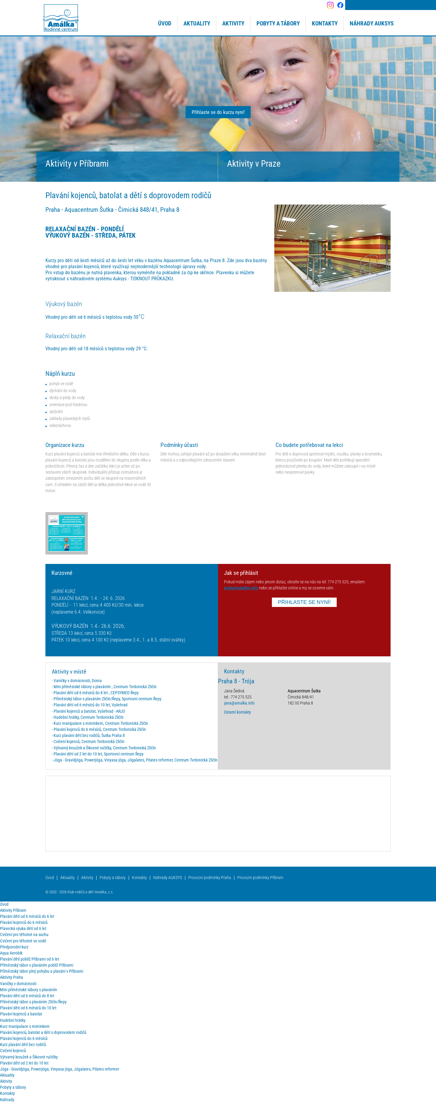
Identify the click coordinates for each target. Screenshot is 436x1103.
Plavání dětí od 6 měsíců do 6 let (27, 916)
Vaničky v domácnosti (18, 983)
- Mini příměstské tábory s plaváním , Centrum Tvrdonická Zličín (104, 686)
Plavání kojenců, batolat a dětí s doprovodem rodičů (43, 1032)
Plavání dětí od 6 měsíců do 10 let (28, 1008)
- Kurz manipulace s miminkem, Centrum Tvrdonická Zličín (100, 723)
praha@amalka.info (241, 588)
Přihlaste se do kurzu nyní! (218, 112)
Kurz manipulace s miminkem (25, 1026)
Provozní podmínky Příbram (260, 877)
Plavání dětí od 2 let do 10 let (24, 1063)
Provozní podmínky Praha (209, 877)
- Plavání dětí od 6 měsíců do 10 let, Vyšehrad (89, 705)
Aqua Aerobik (11, 953)
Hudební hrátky (12, 1020)
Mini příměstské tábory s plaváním (28, 989)
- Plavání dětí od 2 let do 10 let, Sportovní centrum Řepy (98, 754)
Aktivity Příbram (13, 910)
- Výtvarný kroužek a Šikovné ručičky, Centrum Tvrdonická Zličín (104, 748)
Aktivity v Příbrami (77, 163)
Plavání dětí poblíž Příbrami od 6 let (29, 959)
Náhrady (7, 1099)
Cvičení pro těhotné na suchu (24, 934)
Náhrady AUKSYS (167, 877)
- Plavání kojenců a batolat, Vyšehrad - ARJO (88, 711)
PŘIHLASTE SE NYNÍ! (304, 602)
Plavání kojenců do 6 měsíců (24, 922)
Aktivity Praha (11, 977)
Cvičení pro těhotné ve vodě (23, 941)
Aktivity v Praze (254, 163)
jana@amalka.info (239, 703)
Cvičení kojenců (13, 1050)
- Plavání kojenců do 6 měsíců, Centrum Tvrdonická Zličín (99, 729)
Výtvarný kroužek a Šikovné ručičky (29, 1057)
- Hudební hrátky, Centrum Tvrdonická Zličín (88, 717)
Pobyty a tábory (113, 877)
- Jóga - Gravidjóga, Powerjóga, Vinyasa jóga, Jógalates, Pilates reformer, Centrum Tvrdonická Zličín (134, 760)
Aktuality (67, 877)
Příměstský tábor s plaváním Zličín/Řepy (33, 1002)
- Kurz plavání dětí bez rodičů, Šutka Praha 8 (88, 735)
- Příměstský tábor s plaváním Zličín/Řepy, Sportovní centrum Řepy (106, 698)
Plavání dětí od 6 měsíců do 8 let (27, 995)
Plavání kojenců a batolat (21, 1014)
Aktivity (87, 877)
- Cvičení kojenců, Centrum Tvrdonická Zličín (88, 741)
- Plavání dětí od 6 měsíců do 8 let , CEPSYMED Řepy (95, 692)
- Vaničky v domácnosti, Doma (77, 680)
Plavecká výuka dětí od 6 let (23, 928)
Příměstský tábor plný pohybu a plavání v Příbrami (41, 971)
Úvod (49, 877)
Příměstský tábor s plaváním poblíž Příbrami (36, 965)
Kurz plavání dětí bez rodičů (23, 1044)
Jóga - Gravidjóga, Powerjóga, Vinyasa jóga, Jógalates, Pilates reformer (59, 1069)
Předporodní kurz (14, 947)
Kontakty (139, 877)
